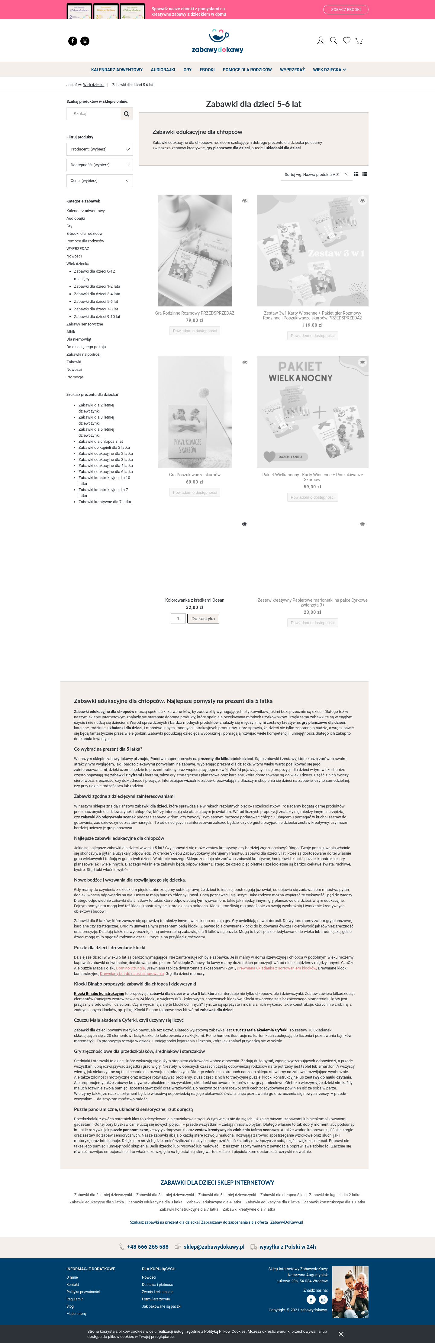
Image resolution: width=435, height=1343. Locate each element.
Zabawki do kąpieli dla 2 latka (104, 447)
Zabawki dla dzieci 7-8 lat (96, 309)
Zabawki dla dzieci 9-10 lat (97, 316)
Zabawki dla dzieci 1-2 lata (97, 286)
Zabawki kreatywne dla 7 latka (105, 502)
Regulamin (75, 1299)
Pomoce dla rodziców (85, 241)
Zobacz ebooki (346, 9)
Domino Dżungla (130, 968)
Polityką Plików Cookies (225, 1331)
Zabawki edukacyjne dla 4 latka (106, 465)
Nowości (74, 256)
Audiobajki (75, 218)
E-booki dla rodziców (84, 233)
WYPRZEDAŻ (77, 248)
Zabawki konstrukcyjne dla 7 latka (189, 1209)
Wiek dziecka (77, 263)
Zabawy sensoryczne (84, 324)
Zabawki (73, 362)
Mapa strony (76, 1314)
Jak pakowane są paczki (161, 1306)
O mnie (72, 1277)
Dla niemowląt (78, 339)
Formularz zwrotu (156, 1299)
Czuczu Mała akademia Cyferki (260, 1030)
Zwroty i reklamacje (157, 1292)
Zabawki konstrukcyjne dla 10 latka (334, 1202)
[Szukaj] (127, 114)
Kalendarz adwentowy (85, 211)
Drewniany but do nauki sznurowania (132, 973)
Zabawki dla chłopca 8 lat (101, 441)
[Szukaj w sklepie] (95, 114)
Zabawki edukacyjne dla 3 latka (106, 459)
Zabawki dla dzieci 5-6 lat (96, 301)
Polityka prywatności (83, 1292)
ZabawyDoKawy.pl (286, 1222)
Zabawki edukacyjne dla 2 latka (106, 453)
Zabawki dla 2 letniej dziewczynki (103, 1195)
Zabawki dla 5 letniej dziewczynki (227, 1195)
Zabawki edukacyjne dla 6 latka (106, 471)
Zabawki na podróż (83, 354)
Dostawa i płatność (157, 1285)
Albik (70, 331)
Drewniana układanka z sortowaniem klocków (276, 968)
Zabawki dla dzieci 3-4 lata (97, 294)
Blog (70, 1306)
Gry (69, 226)
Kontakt (72, 1285)
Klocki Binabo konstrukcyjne (99, 993)
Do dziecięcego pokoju (86, 347)
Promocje (74, 377)
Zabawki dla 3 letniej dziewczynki (165, 1195)
